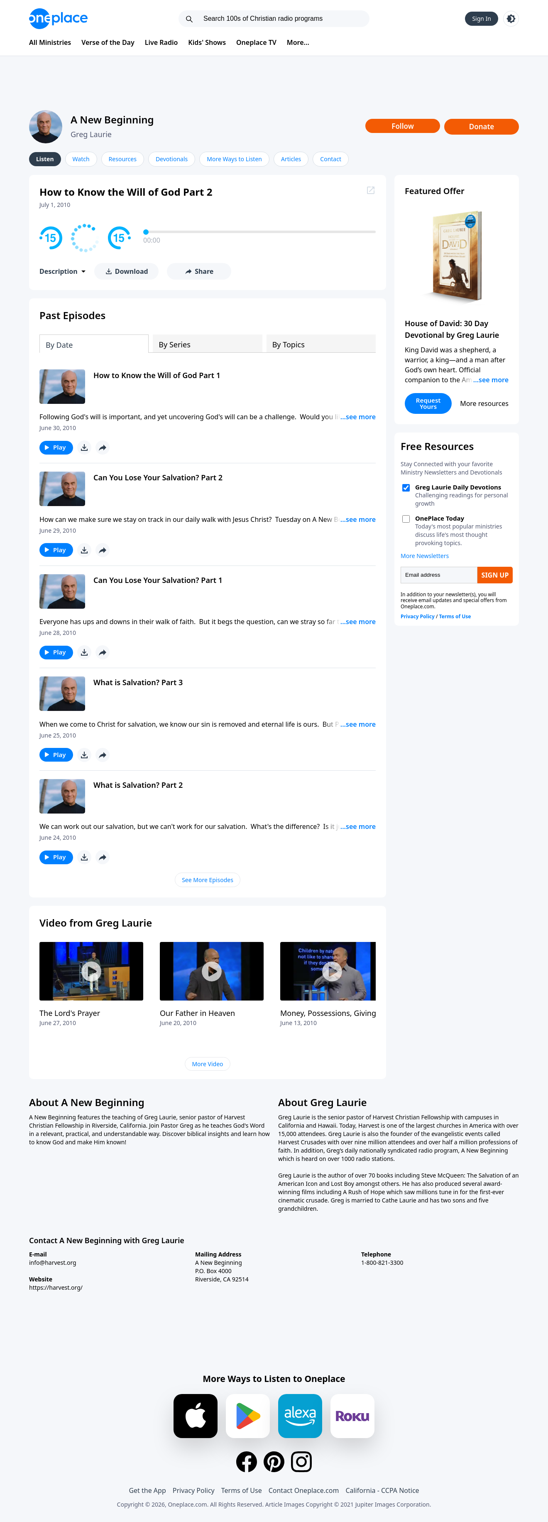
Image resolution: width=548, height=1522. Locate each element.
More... (298, 42)
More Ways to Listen (234, 159)
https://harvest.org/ (56, 1287)
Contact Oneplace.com (304, 1490)
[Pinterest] (274, 1461)
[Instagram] (301, 1461)
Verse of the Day (108, 42)
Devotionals (172, 159)
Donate (481, 126)
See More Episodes (207, 880)
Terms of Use (241, 1490)
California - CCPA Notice (382, 1490)
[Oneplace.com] (58, 18)
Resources (123, 159)
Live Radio (161, 42)
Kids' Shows (207, 42)
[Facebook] (246, 1461)
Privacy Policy (194, 1490)
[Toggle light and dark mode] (511, 19)
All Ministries (50, 42)
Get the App (147, 1490)
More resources (484, 403)
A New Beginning (112, 119)
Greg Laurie (91, 134)
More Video (207, 1064)
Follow (402, 126)
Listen (45, 159)
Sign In (481, 18)
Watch (81, 159)
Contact (330, 159)
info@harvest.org (52, 1262)
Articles (291, 159)
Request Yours (428, 403)
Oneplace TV (256, 42)
